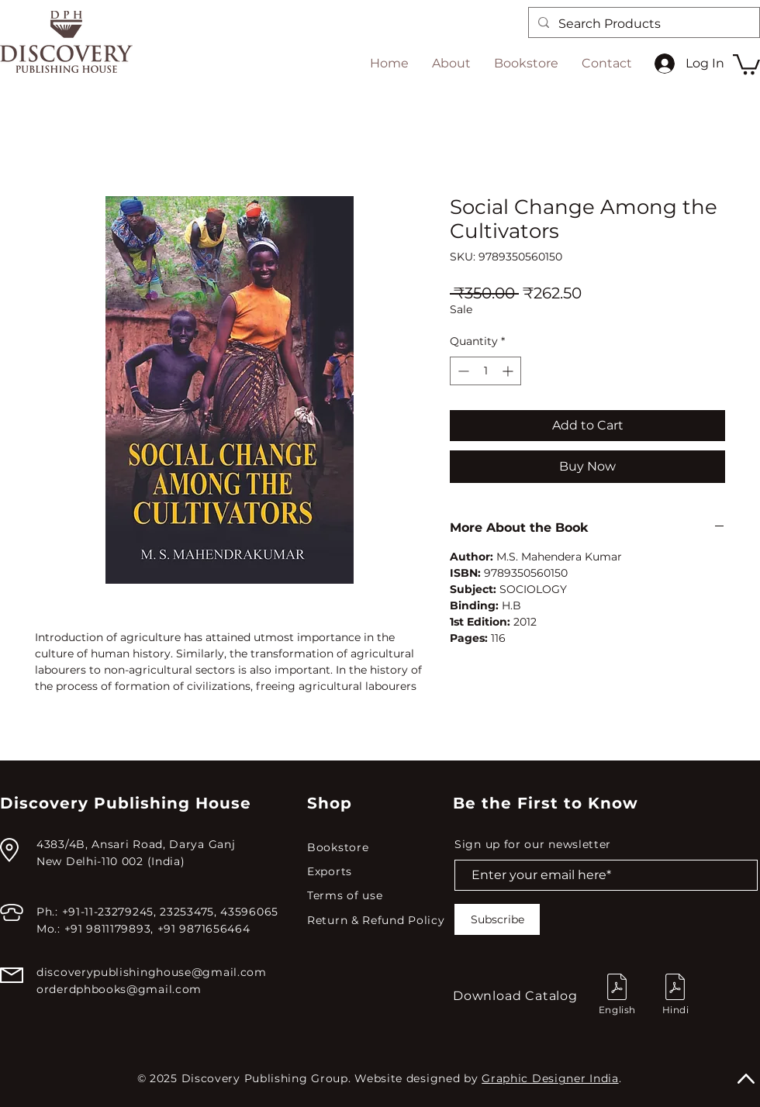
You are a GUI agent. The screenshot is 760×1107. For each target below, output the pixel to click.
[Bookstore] (377, 848)
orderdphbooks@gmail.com (119, 989)
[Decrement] (462, 371)
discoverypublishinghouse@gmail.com (151, 972)
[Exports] (377, 872)
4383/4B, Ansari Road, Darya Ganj (135, 844)
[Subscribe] (497, 919)
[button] (746, 63)
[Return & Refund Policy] (379, 921)
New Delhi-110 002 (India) (110, 861)
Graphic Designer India (550, 1078)
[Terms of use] (377, 896)
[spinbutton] (485, 371)
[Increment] (509, 371)
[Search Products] (642, 24)
